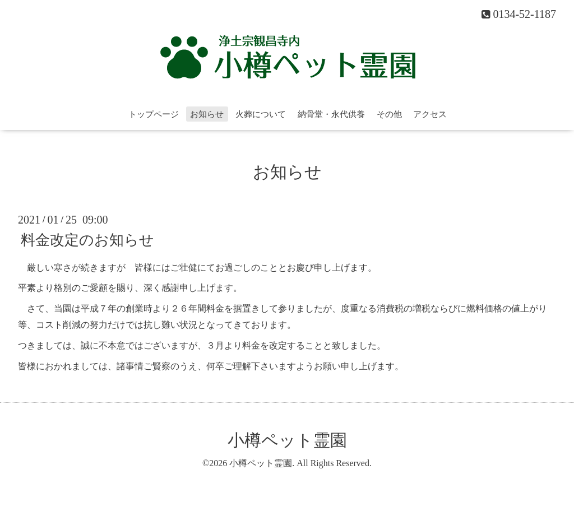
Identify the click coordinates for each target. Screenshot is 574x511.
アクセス (430, 114)
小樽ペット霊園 (287, 440)
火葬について (260, 114)
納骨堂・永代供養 (331, 114)
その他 (389, 114)
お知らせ (207, 114)
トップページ (153, 114)
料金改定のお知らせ (87, 239)
